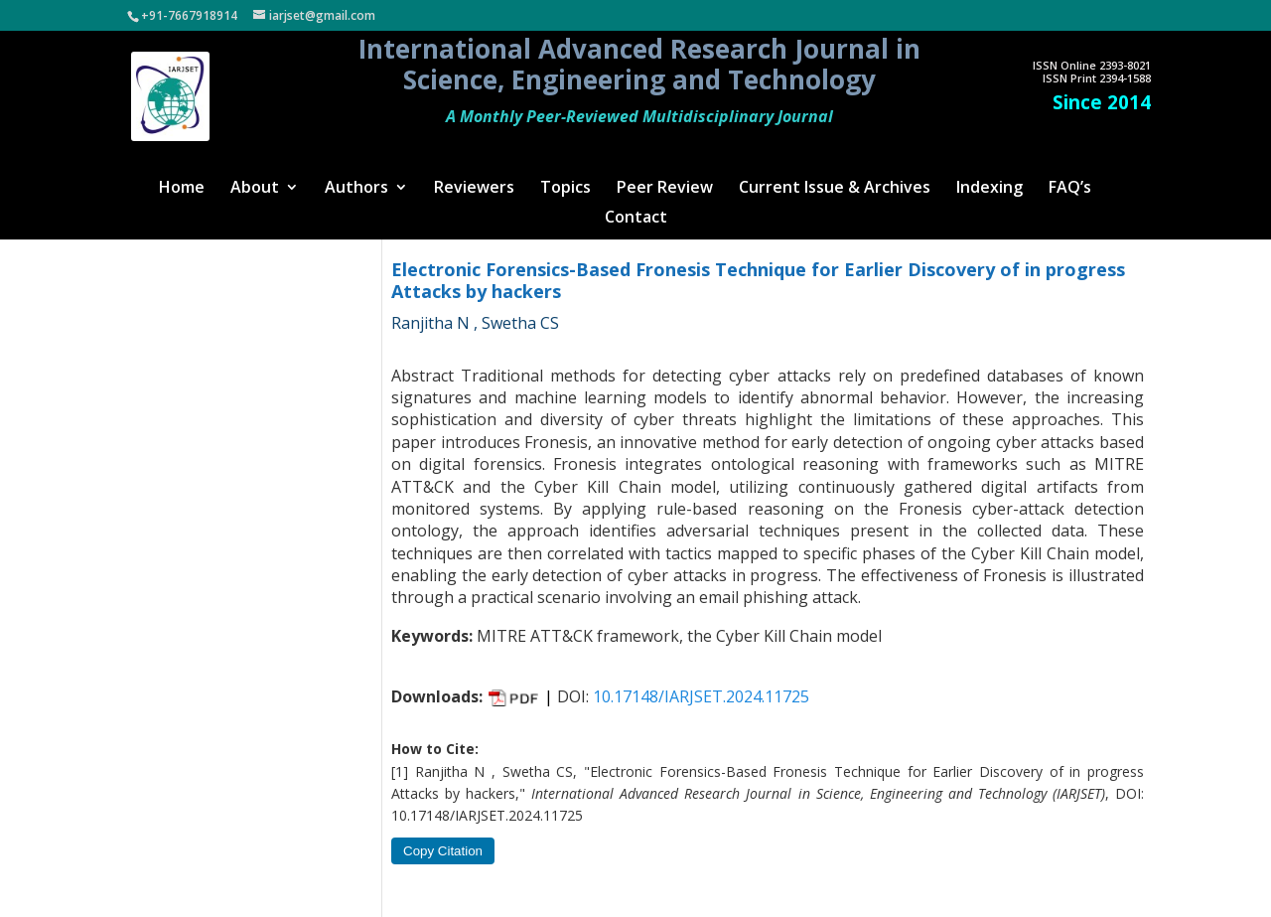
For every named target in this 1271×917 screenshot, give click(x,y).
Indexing (989, 189)
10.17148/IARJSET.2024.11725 (701, 696)
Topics (565, 189)
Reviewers (474, 189)
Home (182, 189)
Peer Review (665, 189)
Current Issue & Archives (834, 189)
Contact (636, 219)
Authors (356, 189)
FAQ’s (1070, 189)
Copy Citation (443, 850)
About (254, 189)
